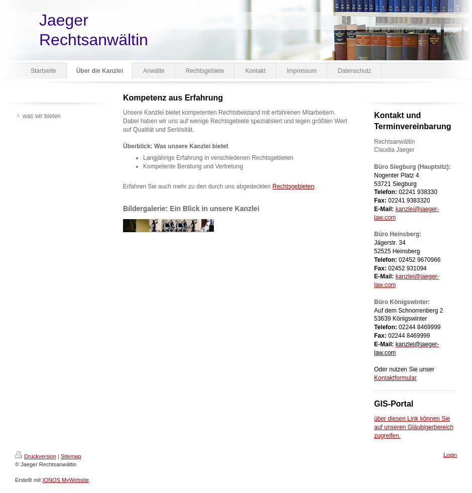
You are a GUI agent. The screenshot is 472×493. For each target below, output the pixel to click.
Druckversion (35, 456)
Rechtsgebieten (293, 186)
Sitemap (71, 456)
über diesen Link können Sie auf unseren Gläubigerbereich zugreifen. (413, 427)
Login (450, 455)
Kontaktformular (395, 377)
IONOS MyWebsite (65, 480)
